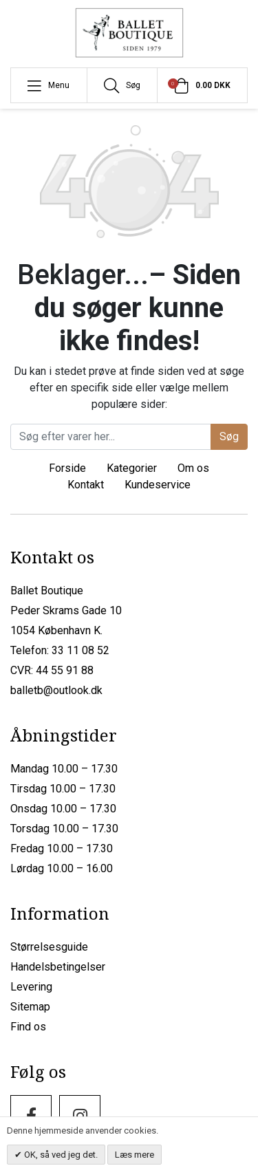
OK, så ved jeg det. (60, 1154)
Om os (193, 468)
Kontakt (85, 484)
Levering (31, 986)
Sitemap (30, 1006)
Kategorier (132, 468)
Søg (229, 436)
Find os (28, 1026)
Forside (67, 468)
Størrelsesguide (49, 946)
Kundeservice (158, 484)
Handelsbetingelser (57, 966)
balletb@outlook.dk (56, 690)
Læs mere (134, 1154)
